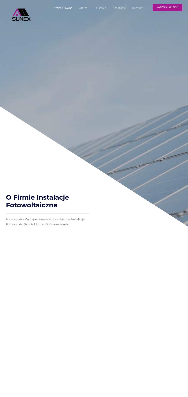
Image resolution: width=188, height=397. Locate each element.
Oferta (83, 8)
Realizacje (119, 8)
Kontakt (137, 8)
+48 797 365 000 (167, 7)
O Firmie (100, 8)
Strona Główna (62, 8)
